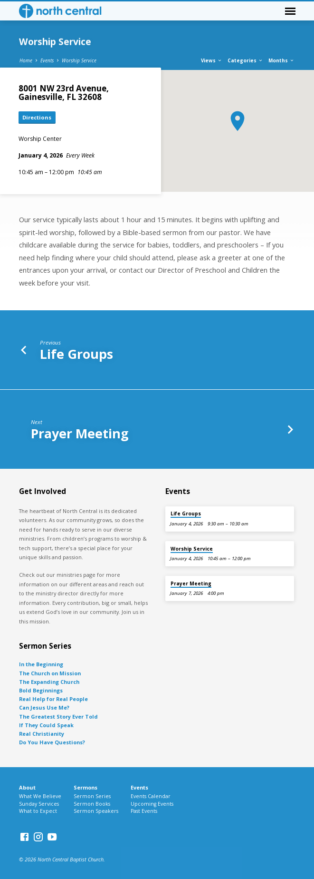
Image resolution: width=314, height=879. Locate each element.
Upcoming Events (152, 803)
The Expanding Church (49, 681)
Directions (36, 117)
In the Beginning (41, 664)
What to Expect (38, 811)
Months (281, 60)
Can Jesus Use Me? (44, 707)
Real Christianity (41, 733)
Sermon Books (92, 803)
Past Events (144, 811)
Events (47, 60)
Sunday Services (39, 803)
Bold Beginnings (41, 690)
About (27, 787)
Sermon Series (92, 796)
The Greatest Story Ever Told (58, 716)
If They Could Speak (46, 725)
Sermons (85, 787)
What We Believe (40, 796)
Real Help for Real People (53, 698)
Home (25, 60)
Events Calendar (151, 796)
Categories (245, 60)
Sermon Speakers (96, 811)
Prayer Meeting (80, 433)
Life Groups (76, 354)
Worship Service (79, 60)
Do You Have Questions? (52, 742)
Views (211, 60)
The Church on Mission (50, 673)
